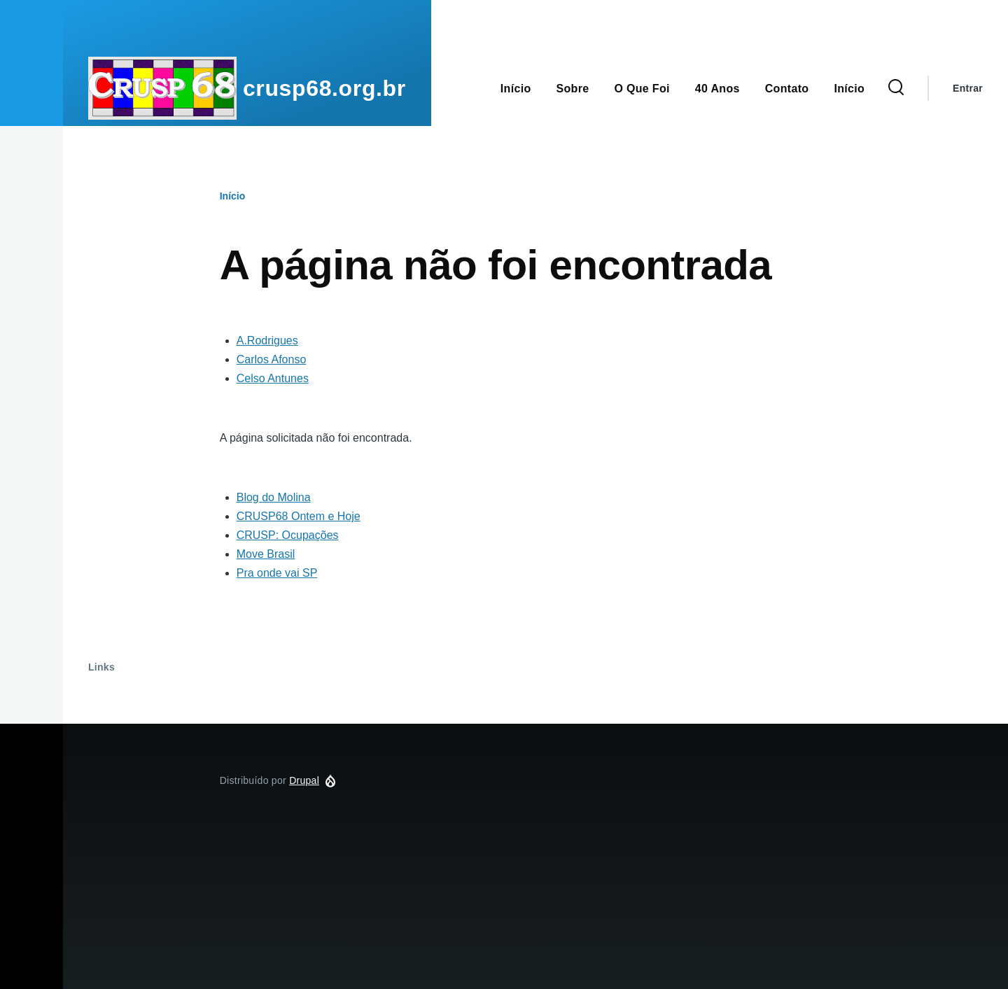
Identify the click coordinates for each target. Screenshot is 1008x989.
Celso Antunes (273, 378)
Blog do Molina (274, 497)
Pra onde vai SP (277, 573)
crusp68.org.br (324, 88)
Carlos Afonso (272, 359)
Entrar (968, 88)
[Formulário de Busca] (896, 88)
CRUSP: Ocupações (288, 535)
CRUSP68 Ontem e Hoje (298, 516)
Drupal (304, 780)
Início (233, 196)
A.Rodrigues (267, 340)
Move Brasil (266, 554)
